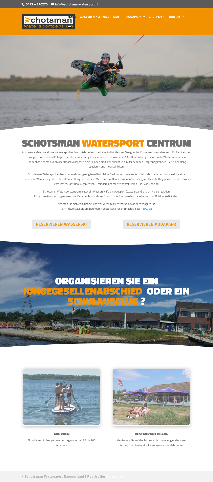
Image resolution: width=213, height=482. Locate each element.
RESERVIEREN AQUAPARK (151, 224)
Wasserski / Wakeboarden (99, 17)
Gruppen (155, 17)
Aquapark (133, 17)
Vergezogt (114, 476)
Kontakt (175, 17)
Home (72, 17)
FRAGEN (147, 234)
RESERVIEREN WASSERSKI (61, 224)
